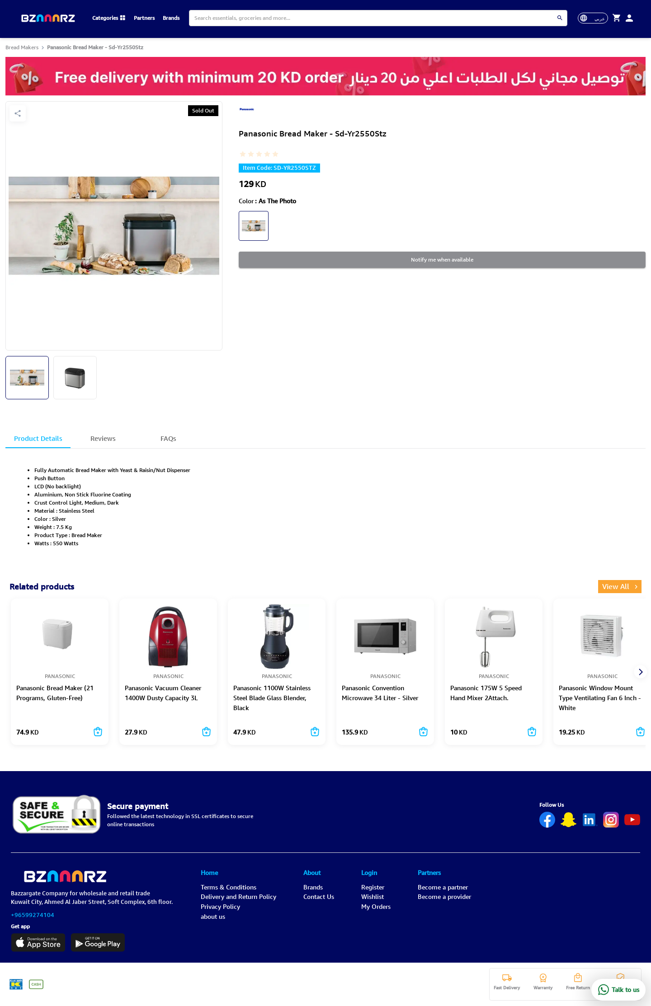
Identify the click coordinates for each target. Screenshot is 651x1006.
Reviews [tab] (103, 440)
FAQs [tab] (168, 440)
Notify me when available (442, 260)
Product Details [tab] (38, 440)
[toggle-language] (593, 17)
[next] (640, 671)
